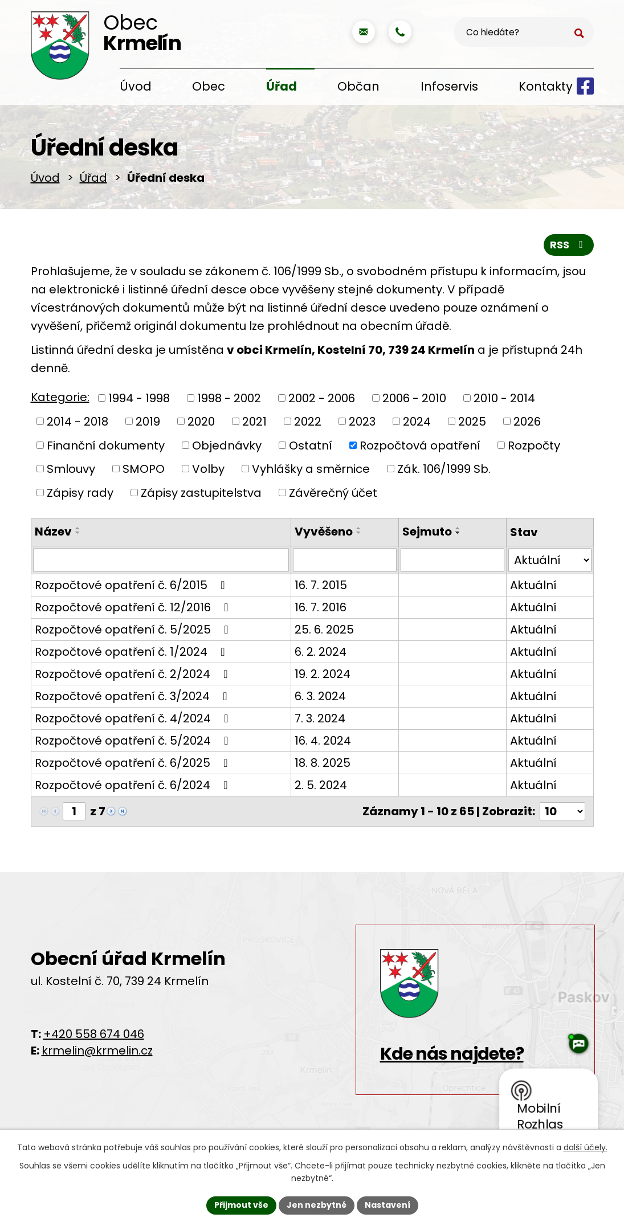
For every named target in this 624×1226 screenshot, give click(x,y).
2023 (362, 424)
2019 (148, 424)
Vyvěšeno (324, 534)
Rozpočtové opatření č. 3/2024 (134, 698)
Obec (208, 86)
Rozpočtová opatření (420, 447)
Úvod (136, 86)
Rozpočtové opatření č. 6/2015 (132, 587)
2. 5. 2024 (321, 787)
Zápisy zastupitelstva (201, 494)
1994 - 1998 (139, 400)
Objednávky (227, 447)
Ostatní (310, 447)
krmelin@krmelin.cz (97, 1053)
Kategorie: (60, 399)
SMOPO (144, 471)
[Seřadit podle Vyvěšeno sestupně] (359, 535)
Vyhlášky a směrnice (311, 471)
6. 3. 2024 (320, 698)
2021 (254, 424)
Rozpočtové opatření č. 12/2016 (134, 610)
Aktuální (533, 587)
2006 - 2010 (414, 400)
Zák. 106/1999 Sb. (444, 471)
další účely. (585, 1147)
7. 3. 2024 (320, 721)
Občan (358, 86)
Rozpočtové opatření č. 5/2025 (134, 632)
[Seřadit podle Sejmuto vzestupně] (458, 530)
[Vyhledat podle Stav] (550, 562)
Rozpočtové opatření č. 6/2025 (134, 765)
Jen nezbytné (316, 1205)
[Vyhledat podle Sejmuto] (452, 562)
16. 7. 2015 (321, 587)
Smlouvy (71, 471)
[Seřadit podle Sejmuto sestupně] (458, 535)
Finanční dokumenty (106, 447)
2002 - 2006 (321, 400)
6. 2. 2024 (320, 654)
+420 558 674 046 (93, 1036)
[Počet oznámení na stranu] (562, 813)
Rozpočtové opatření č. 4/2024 (134, 721)
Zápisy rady (80, 494)
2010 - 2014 (504, 400)
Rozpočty (534, 447)
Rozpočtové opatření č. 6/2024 (134, 787)
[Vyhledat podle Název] (161, 562)
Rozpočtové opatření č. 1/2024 (132, 654)
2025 (472, 424)
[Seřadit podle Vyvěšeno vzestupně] (359, 530)
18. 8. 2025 (322, 765)
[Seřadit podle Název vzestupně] (78, 530)
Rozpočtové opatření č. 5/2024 (134, 743)
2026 (527, 424)
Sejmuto (427, 534)
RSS (569, 247)
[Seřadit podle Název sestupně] (78, 535)
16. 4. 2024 (323, 743)
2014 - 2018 (77, 424)
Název (53, 534)
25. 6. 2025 (324, 632)
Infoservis (449, 86)
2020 (201, 424)
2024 (417, 424)
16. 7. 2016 (320, 610)
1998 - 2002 (229, 400)
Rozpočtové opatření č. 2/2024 (134, 676)
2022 (307, 424)
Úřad (281, 86)
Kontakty (546, 86)
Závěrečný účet (333, 494)
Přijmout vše (241, 1205)
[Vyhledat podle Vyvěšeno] (345, 562)
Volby (208, 471)
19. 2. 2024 (322, 676)
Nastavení (387, 1205)
